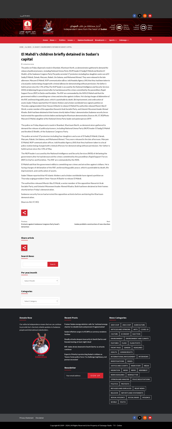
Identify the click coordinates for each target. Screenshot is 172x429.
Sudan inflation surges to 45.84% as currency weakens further (85, 333)
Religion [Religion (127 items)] (114, 393)
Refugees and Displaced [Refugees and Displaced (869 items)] (121, 388)
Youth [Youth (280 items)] (123, 402)
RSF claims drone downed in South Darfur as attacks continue (84, 348)
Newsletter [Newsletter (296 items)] (133, 375)
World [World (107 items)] (114, 402)
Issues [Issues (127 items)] (129, 361)
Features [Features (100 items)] (115, 343)
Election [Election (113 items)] (136, 334)
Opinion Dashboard (85, 40)
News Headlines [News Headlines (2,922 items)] (117, 375)
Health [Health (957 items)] (114, 352)
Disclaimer (40, 418)
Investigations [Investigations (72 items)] (117, 361)
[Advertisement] (86, 6)
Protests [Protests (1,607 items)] (125, 384)
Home (45, 40)
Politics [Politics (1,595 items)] (114, 384)
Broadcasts (101, 40)
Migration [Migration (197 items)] (115, 370)
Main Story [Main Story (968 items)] (136, 366)
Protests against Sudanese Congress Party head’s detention (43, 224)
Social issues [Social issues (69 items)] (133, 397)
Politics (62, 40)
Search (52, 264)
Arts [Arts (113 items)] (135, 329)
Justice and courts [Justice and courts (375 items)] (119, 366)
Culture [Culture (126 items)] (114, 334)
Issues (71, 40)
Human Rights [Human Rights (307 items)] (126, 352)
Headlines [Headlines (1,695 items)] (138, 347)
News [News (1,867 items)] (133, 370)
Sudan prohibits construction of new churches (88, 222)
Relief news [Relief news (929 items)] (139, 388)
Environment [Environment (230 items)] (117, 338)
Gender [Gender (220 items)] (127, 347)
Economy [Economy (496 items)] (125, 334)
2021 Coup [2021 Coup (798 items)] (126, 325)
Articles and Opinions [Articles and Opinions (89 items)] (120, 329)
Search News (27, 256)
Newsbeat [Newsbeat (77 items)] (143, 370)
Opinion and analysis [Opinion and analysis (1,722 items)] (120, 379)
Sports (113, 40)
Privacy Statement (26, 418)
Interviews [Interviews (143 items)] (143, 357)
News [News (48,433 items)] (125, 370)
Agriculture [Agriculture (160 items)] (139, 325)
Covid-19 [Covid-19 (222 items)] (144, 329)
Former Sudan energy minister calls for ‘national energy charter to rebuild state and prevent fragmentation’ (85, 325)
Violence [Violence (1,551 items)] (146, 397)
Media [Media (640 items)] (146, 366)
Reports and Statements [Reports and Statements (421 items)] (132, 393)
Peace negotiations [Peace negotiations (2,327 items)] (141, 379)
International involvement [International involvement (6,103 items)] (123, 357)
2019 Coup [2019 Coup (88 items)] (115, 325)
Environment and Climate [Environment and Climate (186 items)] (137, 338)
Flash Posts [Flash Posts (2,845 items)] (135, 343)
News (53, 40)
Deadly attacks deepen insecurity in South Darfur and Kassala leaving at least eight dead (85, 340)
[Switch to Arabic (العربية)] (25, 15)
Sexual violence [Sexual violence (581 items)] (118, 397)
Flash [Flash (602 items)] (124, 343)
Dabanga (124, 40)
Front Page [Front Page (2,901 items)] (116, 347)
